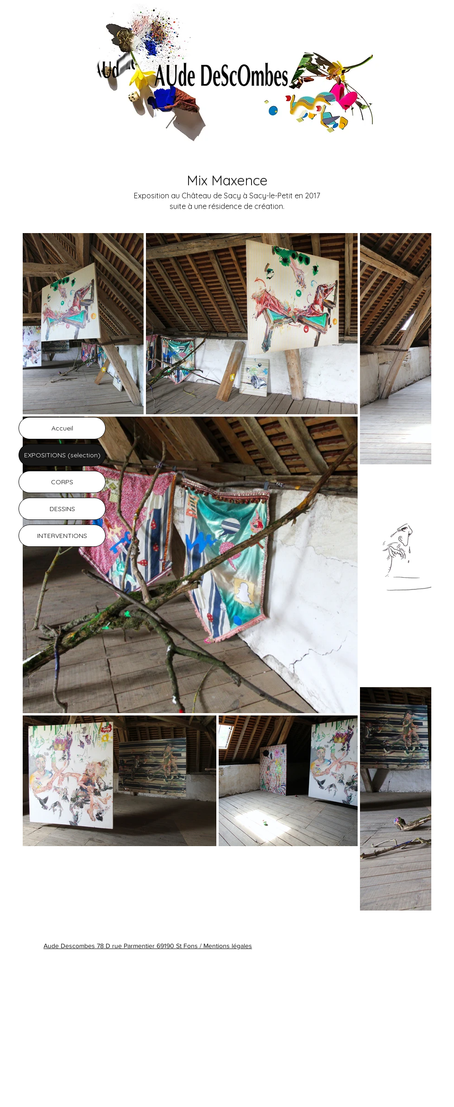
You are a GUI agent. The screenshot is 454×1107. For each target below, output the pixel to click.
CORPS (62, 482)
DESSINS (62, 509)
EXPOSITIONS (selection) (62, 455)
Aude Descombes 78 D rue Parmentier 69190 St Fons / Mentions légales (148, 945)
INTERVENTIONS (62, 535)
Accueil (62, 428)
